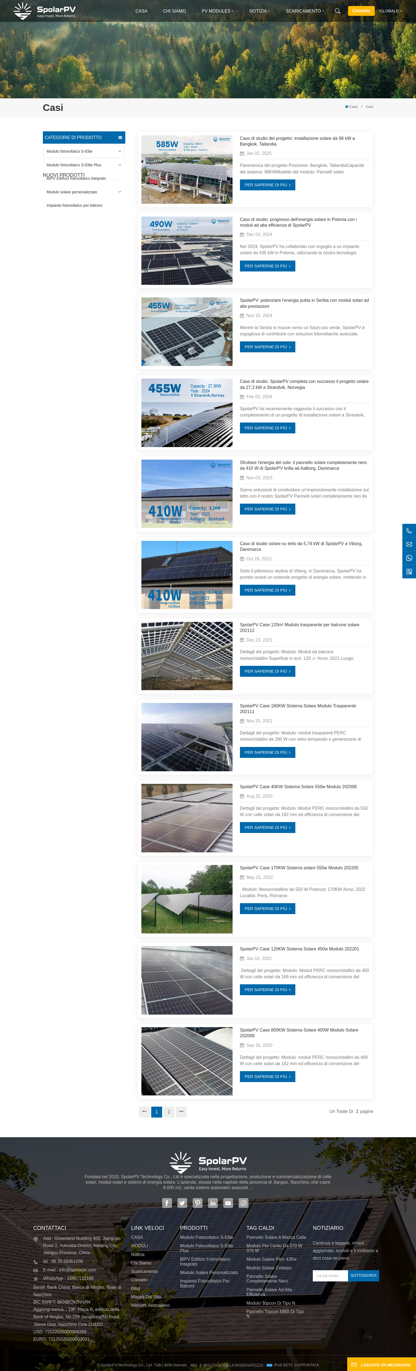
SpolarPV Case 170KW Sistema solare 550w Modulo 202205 (299, 867)
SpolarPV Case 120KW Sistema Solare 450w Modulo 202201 (299, 948)
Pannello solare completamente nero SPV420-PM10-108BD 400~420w (91, 242)
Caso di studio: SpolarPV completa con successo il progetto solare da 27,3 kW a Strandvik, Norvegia (304, 384)
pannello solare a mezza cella (276, 1237)
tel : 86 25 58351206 (63, 1261)
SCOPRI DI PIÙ (87, 252)
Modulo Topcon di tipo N (270, 1303)
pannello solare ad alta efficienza (269, 1292)
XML (194, 1365)
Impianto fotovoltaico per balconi (74, 205)
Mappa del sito (146, 1297)
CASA (137, 1237)
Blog (135, 1288)
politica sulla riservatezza (233, 1365)
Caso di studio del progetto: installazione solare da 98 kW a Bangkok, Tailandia (297, 141)
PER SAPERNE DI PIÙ (266, 184)
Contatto (361, 10)
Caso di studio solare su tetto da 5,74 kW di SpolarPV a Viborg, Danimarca (301, 546)
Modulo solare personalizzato (72, 192)
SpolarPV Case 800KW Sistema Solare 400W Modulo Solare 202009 (299, 1032)
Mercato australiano (150, 1305)
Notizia (258, 10)
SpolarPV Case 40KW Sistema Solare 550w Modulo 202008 (298, 786)
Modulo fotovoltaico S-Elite (70, 151)
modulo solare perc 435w (271, 1259)
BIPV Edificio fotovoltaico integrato (76, 178)
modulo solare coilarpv (269, 1268)
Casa (141, 10)
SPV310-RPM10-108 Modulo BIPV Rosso (90, 273)
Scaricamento (303, 10)
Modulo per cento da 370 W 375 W (274, 1248)
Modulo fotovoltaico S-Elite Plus (74, 165)
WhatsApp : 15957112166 (68, 1278)
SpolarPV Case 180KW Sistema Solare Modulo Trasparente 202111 (298, 708)
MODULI (139, 1245)
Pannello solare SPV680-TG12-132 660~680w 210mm (94, 305)
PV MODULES (216, 10)
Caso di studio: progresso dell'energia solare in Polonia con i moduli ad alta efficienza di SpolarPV (298, 222)
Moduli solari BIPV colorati (95, 333)
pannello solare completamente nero (267, 1279)
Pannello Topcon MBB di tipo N (275, 1314)
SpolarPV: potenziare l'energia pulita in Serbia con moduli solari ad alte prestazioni (304, 303)
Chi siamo (174, 10)
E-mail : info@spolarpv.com (69, 1269)
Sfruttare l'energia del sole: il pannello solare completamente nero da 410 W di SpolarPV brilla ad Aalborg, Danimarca (303, 465)
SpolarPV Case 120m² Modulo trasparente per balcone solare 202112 (299, 627)
